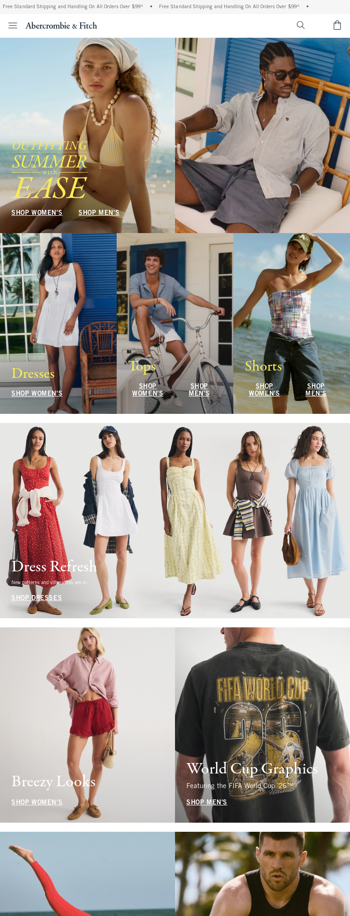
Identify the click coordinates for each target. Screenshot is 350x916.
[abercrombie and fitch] (61, 25)
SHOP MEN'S (98, 213)
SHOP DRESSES (36, 598)
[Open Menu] (10, 25)
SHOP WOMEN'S (36, 213)
